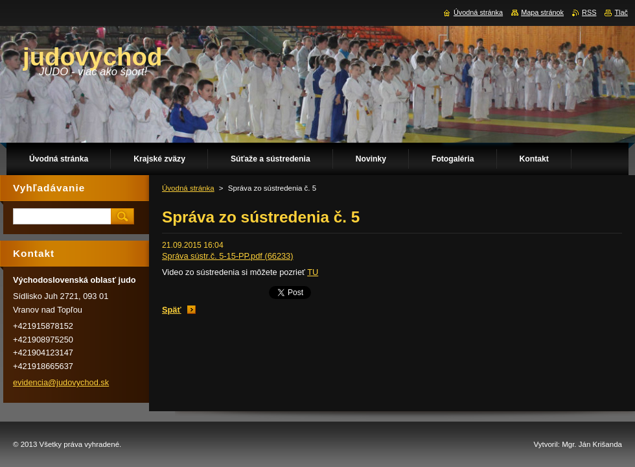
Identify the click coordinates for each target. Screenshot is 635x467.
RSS (589, 12)
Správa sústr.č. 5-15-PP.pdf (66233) (228, 256)
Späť (171, 310)
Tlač (621, 12)
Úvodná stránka (188, 188)
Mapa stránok (542, 12)
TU (312, 272)
